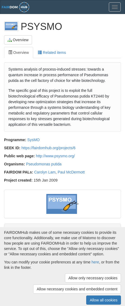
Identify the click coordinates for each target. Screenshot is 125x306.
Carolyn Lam (44, 172)
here (95, 262)
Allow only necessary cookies (92, 278)
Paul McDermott (71, 172)
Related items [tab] (52, 52)
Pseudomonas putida (44, 164)
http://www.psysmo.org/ (55, 156)
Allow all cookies (103, 300)
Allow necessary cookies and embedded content (77, 289)
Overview (18, 40)
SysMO (33, 140)
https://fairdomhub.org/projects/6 (49, 148)
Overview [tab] (18, 52)
